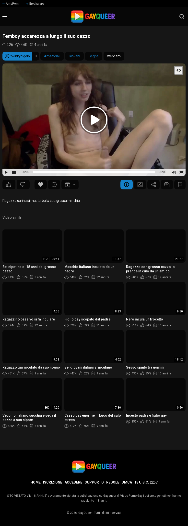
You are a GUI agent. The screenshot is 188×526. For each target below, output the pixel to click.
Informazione (126, 184)
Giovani (74, 56)
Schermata (140, 184)
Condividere (153, 184)
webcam (114, 56)
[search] (182, 16)
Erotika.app (35, 3)
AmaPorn (10, 3)
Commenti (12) (166, 184)
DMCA (127, 482)
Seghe (94, 56)
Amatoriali (52, 56)
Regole (112, 482)
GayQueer (85, 513)
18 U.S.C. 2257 (146, 482)
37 (8, 184)
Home (36, 482)
